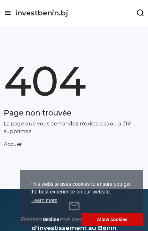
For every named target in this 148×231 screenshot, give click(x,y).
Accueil (13, 144)
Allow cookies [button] (112, 219)
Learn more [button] (44, 200)
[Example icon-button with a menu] (140, 13)
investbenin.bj (41, 13)
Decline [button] (51, 219)
